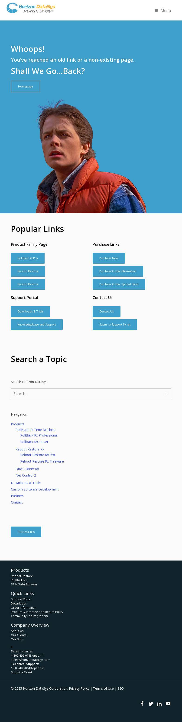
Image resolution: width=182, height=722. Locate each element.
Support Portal (21, 599)
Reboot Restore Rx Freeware (42, 461)
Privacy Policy (79, 688)
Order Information (23, 607)
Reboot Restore (22, 576)
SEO (120, 688)
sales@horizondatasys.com (30, 660)
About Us (17, 631)
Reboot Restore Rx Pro (37, 455)
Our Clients (18, 635)
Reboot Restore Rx (30, 449)
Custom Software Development (35, 489)
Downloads (19, 603)
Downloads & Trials (26, 482)
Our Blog (17, 639)
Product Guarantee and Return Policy (37, 612)
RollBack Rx (19, 580)
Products (17, 424)
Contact (17, 502)
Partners (17, 496)
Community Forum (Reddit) (29, 616)
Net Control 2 (26, 475)
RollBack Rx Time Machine (35, 429)
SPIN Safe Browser (24, 584)
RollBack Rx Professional (39, 435)
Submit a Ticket (21, 672)
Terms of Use (103, 688)
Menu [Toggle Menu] (162, 10)
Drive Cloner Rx (27, 469)
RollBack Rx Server (34, 442)
